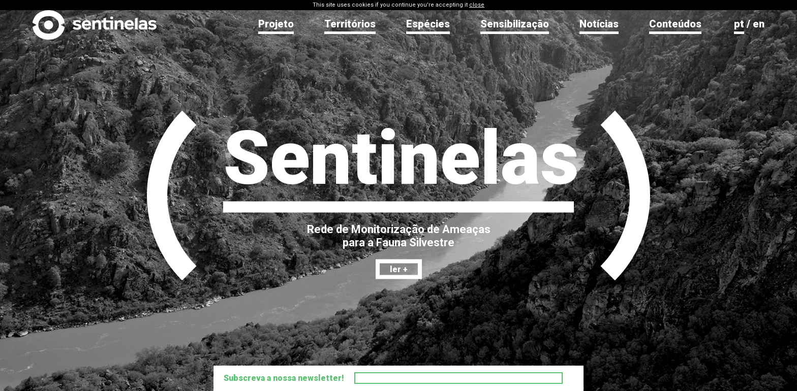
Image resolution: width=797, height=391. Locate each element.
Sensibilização (514, 24)
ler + (399, 269)
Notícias (599, 24)
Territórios (350, 24)
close (476, 5)
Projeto (276, 24)
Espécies (428, 24)
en (758, 24)
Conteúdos (675, 24)
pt (739, 24)
